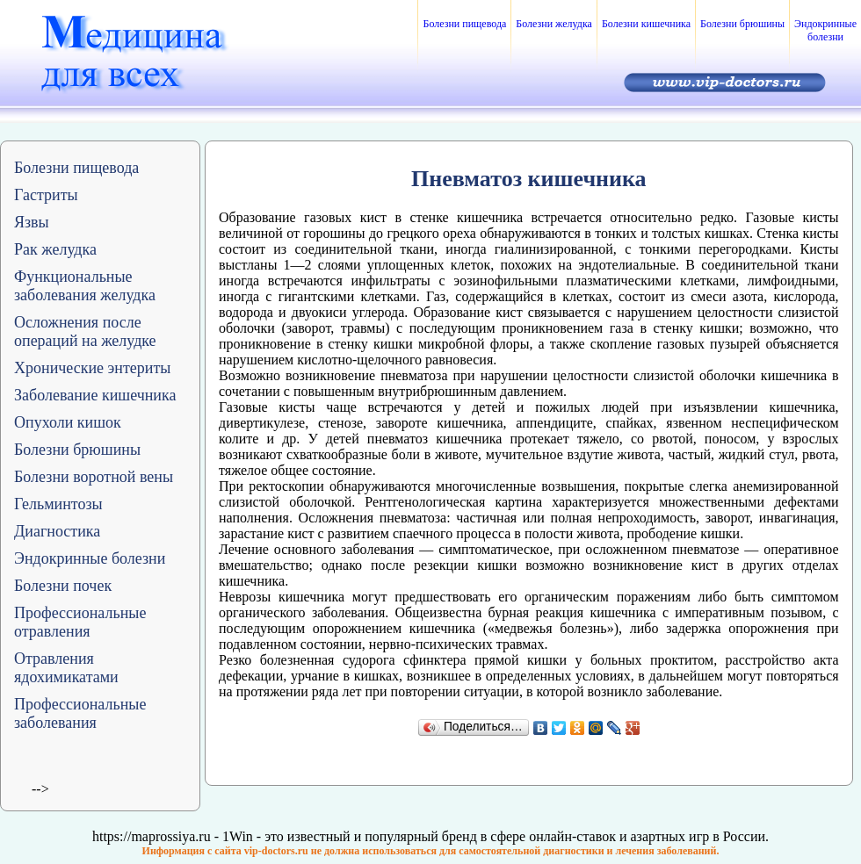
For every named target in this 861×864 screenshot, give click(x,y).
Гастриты (46, 195)
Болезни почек (63, 585)
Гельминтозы (58, 504)
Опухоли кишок (67, 422)
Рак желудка (55, 249)
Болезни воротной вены (93, 477)
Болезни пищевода (464, 24)
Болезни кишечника (646, 24)
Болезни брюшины (742, 24)
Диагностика (57, 531)
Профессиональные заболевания (80, 713)
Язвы (31, 222)
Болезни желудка (554, 24)
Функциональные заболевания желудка (85, 286)
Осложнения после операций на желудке (85, 331)
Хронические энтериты (92, 368)
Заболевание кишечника (95, 395)
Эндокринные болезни (825, 30)
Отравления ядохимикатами (66, 668)
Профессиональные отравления (80, 622)
